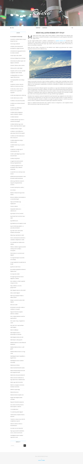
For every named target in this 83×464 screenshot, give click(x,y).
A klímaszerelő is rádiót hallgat (16, 68)
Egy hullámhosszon (14, 220)
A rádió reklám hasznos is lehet (16, 97)
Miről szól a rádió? (14, 304)
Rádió (41, 12)
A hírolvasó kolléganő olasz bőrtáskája (17, 58)
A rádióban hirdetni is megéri (16, 128)
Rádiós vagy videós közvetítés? (16, 382)
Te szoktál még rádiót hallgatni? (16, 412)
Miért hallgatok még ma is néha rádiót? (18, 290)
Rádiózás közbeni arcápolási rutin (17, 394)
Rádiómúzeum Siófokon (15, 365)
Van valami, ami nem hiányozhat (16, 428)
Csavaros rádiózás (14, 206)
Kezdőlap (45, 27)
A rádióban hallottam (14, 116)
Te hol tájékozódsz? (14, 409)
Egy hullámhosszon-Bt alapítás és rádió (18, 223)
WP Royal (46, 456)
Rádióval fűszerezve (14, 392)
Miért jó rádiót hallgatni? (15, 292)
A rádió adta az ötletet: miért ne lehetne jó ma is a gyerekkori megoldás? (16, 90)
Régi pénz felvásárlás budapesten (17, 402)
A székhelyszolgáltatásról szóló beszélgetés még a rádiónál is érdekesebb (16, 167)
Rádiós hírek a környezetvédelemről (17, 375)
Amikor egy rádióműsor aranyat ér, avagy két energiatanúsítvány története (17, 182)
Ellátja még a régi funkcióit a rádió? (17, 235)
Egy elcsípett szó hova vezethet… (17, 213)
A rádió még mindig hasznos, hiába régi (18, 95)
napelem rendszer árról (61, 40)
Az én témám (13, 190)
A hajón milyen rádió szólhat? (16, 55)
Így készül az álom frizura (15, 266)
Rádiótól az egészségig (15, 389)
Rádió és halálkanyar (14, 329)
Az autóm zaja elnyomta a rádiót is (17, 187)
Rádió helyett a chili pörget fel (16, 339)
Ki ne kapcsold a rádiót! (14, 274)
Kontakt (38, 27)
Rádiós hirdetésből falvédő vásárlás (17, 367)
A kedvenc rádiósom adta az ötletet (17, 65)
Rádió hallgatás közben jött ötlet (16, 337)
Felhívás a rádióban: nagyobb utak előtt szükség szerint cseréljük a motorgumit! (18, 248)
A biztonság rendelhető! (15, 43)
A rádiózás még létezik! (15, 158)
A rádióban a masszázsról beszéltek (17, 100)
